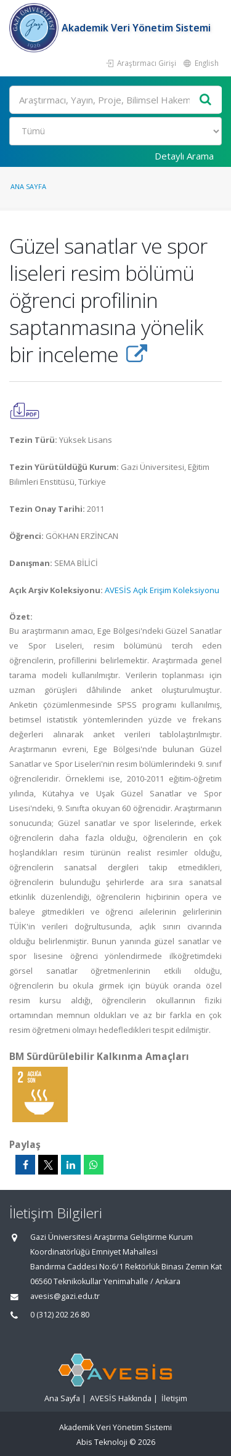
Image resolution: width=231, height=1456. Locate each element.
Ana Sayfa (28, 186)
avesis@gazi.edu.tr (65, 1296)
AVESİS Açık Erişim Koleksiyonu (162, 590)
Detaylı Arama (184, 156)
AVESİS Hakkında (121, 1398)
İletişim (174, 1398)
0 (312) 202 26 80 (59, 1314)
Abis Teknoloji (102, 1442)
